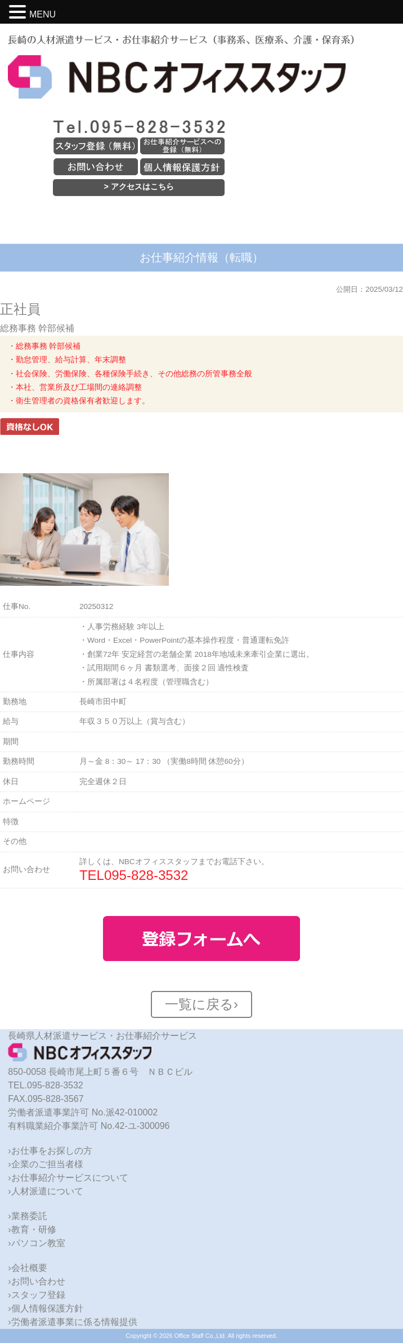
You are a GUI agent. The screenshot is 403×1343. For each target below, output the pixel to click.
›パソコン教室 (36, 1243)
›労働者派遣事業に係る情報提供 (72, 1322)
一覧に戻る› (201, 1004)
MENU (42, 14)
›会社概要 (27, 1268)
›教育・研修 (32, 1229)
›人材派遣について (45, 1191)
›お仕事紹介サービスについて (68, 1177)
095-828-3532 (146, 875)
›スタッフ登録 (36, 1295)
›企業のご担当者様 (45, 1164)
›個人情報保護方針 (45, 1308)
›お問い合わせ (36, 1281)
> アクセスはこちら (139, 186)
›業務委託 (27, 1216)
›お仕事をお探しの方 (50, 1150)
